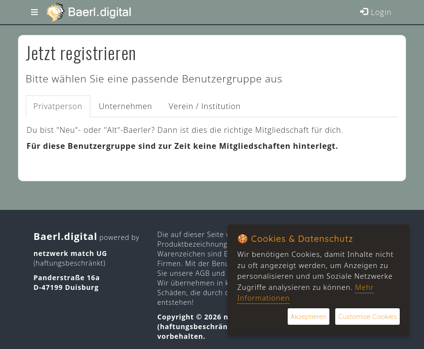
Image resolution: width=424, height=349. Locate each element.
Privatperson (57, 106)
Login (375, 12)
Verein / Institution (205, 106)
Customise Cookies (367, 316)
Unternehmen (125, 106)
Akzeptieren (309, 316)
